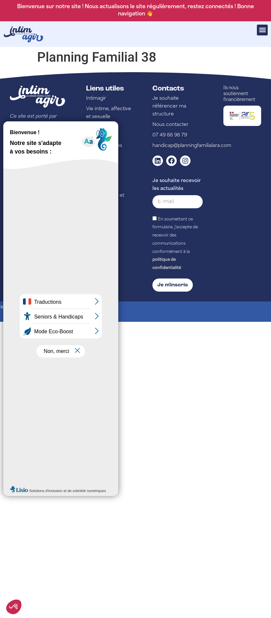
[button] (262, 30)
